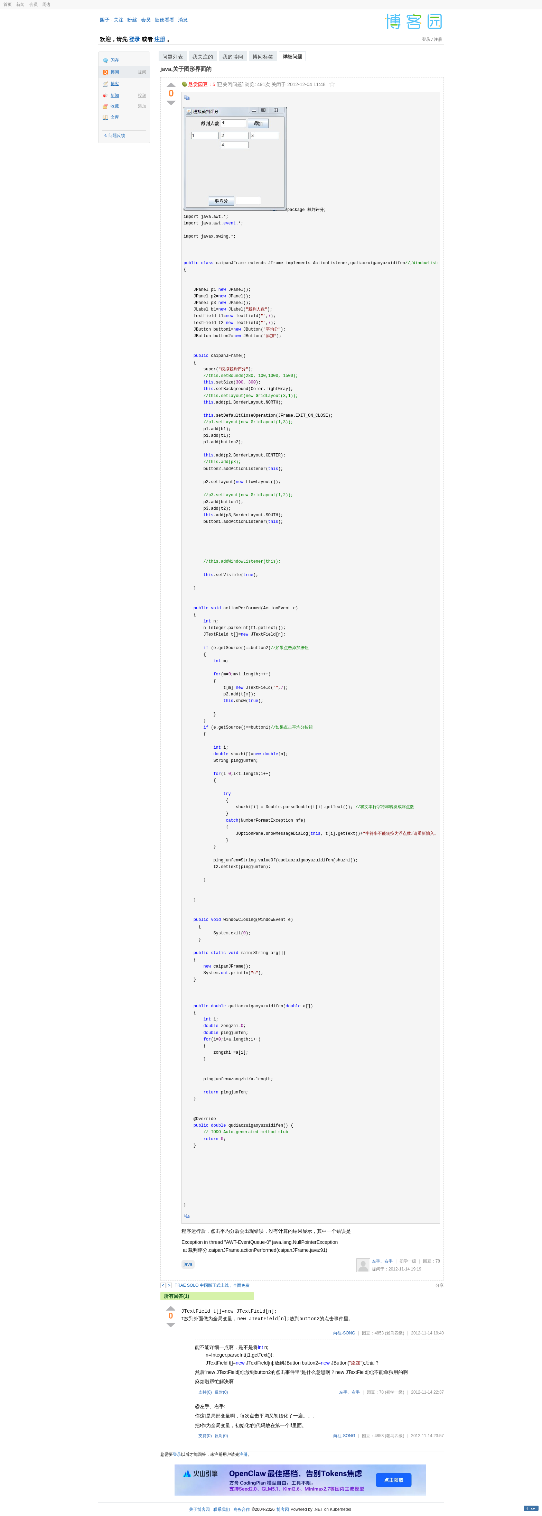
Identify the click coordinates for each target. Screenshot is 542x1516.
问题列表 (172, 56)
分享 (440, 1285)
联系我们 (221, 1509)
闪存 (115, 60)
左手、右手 (382, 1261)
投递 (142, 95)
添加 (142, 106)
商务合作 (241, 1509)
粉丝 (132, 19)
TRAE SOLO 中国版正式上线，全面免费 (212, 1285)
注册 (159, 39)
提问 (142, 72)
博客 (115, 83)
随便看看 (164, 19)
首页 (7, 4)
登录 (134, 39)
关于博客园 (199, 1509)
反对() (221, 1392)
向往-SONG (344, 1333)
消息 (183, 19)
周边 (46, 4)
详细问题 (292, 56)
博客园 (283, 1509)
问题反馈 (117, 135)
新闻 (20, 4)
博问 (115, 72)
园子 (105, 19)
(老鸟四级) (394, 1333)
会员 (33, 4)
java (188, 1264)
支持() (205, 1392)
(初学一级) (394, 1392)
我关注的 (203, 56)
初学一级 (408, 1261)
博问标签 (263, 56)
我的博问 (233, 56)
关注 (118, 19)
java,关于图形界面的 (186, 69)
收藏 (115, 106)
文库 (115, 117)
